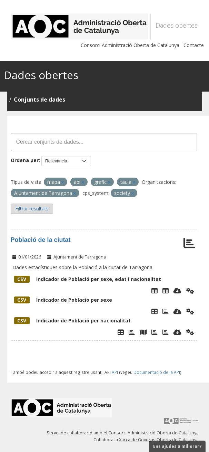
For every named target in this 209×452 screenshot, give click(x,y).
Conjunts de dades (39, 99)
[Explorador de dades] (154, 290)
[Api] (190, 290)
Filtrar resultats (32, 208)
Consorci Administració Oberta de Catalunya (130, 45)
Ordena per (25, 160)
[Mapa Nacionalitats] (143, 332)
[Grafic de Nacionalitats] (132, 332)
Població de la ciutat (41, 239)
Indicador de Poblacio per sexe (63, 299)
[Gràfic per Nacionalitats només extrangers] (154, 332)
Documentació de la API (156, 372)
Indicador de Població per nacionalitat (72, 320)
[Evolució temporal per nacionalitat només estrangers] (165, 332)
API (115, 372)
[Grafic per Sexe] (165, 311)
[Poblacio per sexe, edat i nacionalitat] (165, 290)
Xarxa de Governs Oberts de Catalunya (159, 440)
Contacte (193, 45)
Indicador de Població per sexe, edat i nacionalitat (87, 279)
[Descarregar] (177, 290)
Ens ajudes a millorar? (177, 446)
